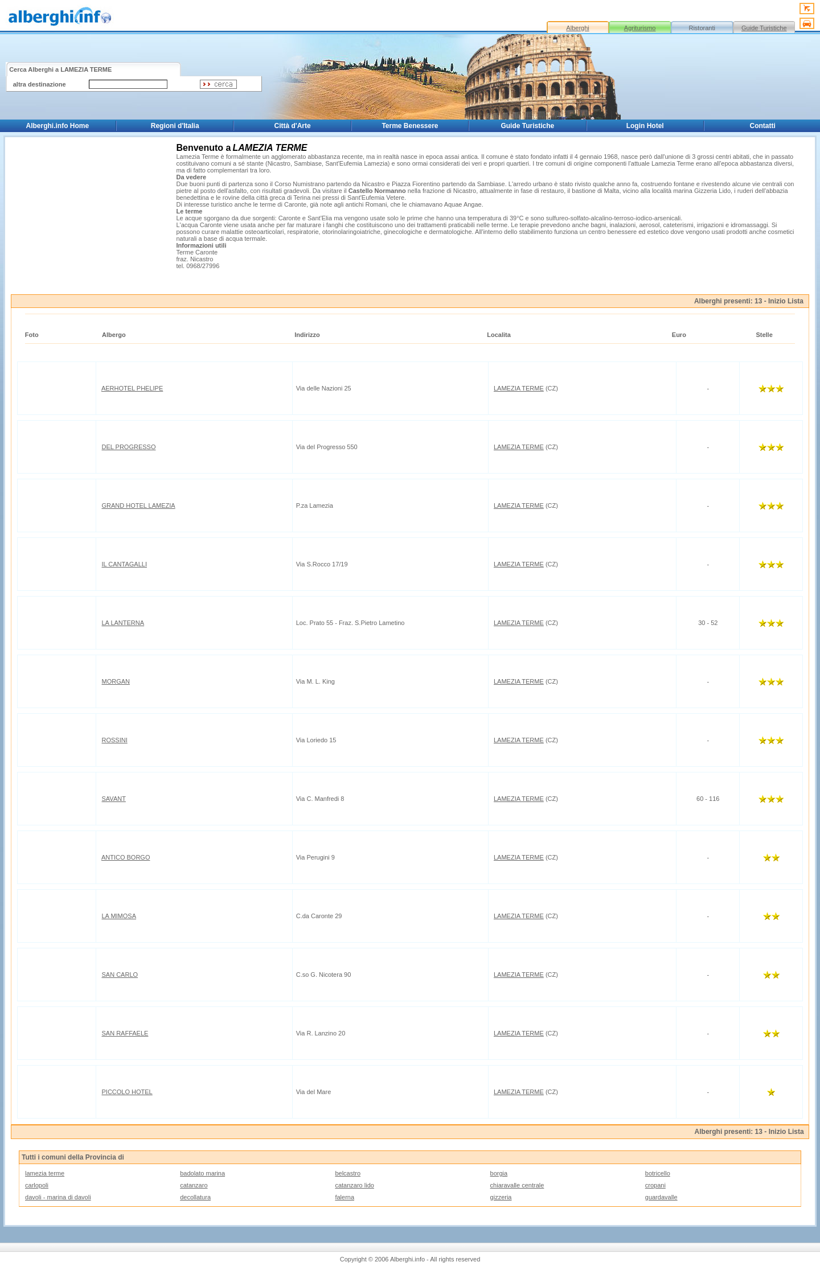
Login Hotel (645, 126)
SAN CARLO (120, 974)
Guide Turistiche (763, 27)
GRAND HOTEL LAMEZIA (138, 505)
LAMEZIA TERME (519, 388)
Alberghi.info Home (57, 126)
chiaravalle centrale (517, 1185)
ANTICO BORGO (125, 857)
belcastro (347, 1173)
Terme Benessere (410, 126)
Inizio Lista (785, 301)
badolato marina (202, 1173)
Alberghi (577, 27)
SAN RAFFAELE (125, 1033)
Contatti (763, 126)
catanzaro (193, 1185)
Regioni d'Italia (175, 126)
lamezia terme (44, 1173)
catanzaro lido (354, 1185)
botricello (657, 1173)
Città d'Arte (292, 126)
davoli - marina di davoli (58, 1197)
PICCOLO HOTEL (127, 1091)
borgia (499, 1173)
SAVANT (114, 798)
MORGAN (116, 681)
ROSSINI (115, 740)
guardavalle (661, 1197)
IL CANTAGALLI (124, 564)
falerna (344, 1197)
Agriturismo (640, 27)
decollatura (195, 1197)
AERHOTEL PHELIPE (132, 388)
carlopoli (36, 1185)
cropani (655, 1185)
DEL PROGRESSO (129, 446)
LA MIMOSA (119, 915)
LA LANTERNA (123, 622)
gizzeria (501, 1197)
